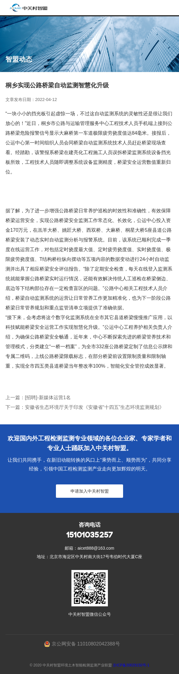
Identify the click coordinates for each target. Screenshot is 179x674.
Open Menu (171, 7)
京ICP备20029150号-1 (131, 665)
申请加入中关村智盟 (90, 491)
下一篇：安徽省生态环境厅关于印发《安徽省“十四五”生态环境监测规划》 (84, 407)
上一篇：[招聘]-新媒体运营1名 (38, 397)
